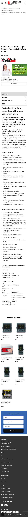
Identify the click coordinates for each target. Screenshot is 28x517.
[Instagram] (5, 505)
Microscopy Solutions (6, 465)
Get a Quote (14, 83)
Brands (3, 455)
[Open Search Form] (5, 3)
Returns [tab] (4, 97)
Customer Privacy (5, 488)
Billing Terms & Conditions (7, 494)
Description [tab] (5, 94)
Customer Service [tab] (7, 100)
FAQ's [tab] (4, 104)
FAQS (2, 485)
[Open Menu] (2, 3)
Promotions (4, 468)
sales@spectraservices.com (9, 449)
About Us (3, 479)
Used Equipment (5, 471)
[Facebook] (2, 505)
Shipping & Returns (6, 491)
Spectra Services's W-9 (7, 497)
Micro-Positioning (5, 462)
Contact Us (4, 482)
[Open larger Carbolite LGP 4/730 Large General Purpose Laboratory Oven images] (14, 28)
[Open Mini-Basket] (25, 4)
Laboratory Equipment (6, 459)
